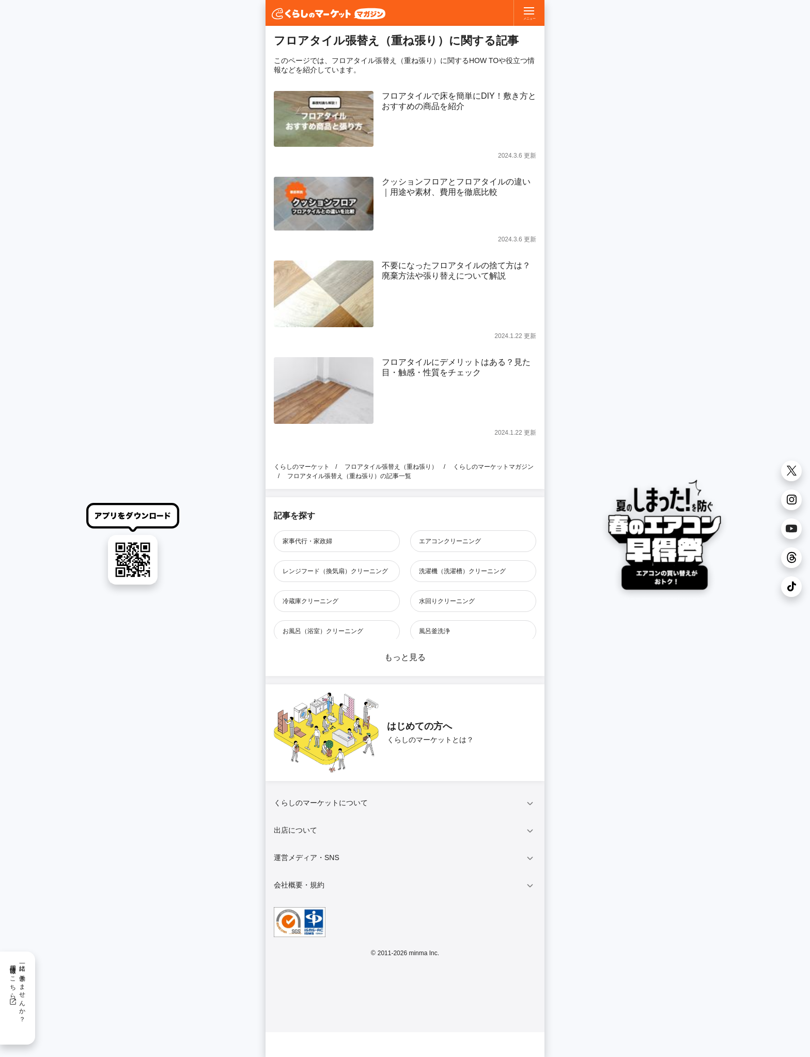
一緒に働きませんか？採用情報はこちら (17, 990)
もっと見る (405, 657)
